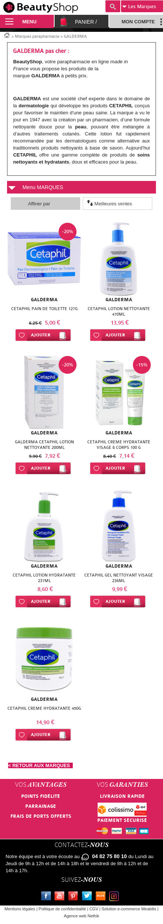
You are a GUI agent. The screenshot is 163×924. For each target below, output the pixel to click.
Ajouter (40, 335)
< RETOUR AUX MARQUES (40, 765)
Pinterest (74, 897)
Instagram (115, 897)
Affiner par (39, 203)
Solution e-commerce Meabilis (128, 909)
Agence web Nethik (81, 916)
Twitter (88, 897)
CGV (93, 909)
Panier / (86, 22)
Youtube (61, 897)
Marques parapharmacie (37, 36)
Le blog (102, 897)
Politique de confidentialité (62, 909)
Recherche (112, 6)
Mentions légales (19, 909)
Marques (139, 6)
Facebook (47, 897)
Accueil (7, 35)
